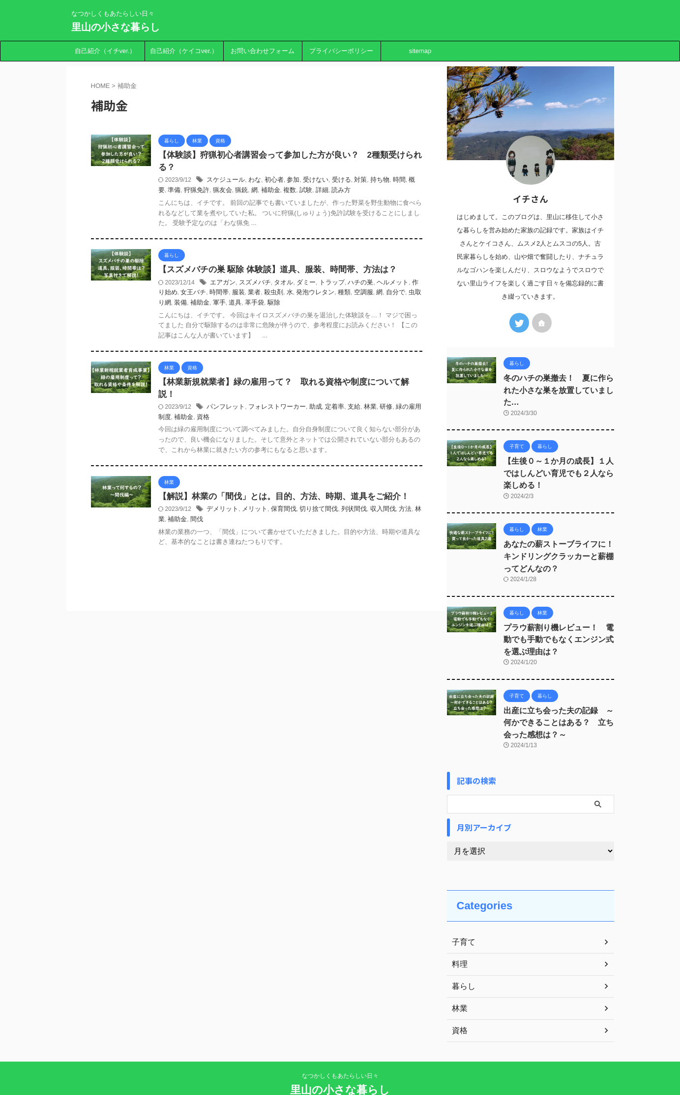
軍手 (295, 304)
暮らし (462, 960)
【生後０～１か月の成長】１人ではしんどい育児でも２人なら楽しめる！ (558, 458)
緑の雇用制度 (214, 420)
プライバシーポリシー (341, 51)
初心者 (308, 181)
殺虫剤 (325, 294)
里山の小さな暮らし (115, 27)
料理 (459, 938)
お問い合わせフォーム (263, 51)
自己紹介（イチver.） (105, 51)
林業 (397, 409)
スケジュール (262, 181)
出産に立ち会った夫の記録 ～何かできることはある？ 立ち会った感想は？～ (558, 697)
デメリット (259, 535)
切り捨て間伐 (349, 535)
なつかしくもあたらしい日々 (340, 1049)
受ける (371, 181)
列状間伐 (382, 535)
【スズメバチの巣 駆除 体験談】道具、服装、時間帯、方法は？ (309, 271)
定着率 (364, 409)
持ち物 (406, 181)
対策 (388, 181)
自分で (214, 304)
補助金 (322, 191)
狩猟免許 (254, 191)
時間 (202, 191)
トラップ (362, 284)
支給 (382, 409)
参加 (325, 181)
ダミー (338, 284)
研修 (412, 409)
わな (290, 181)
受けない (346, 181)
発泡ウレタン (364, 294)
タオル (316, 284)
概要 (217, 191)
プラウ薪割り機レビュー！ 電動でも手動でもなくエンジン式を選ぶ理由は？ (558, 617)
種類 (391, 294)
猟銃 (295, 191)
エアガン (260, 284)
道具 (311, 304)
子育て (462, 916)
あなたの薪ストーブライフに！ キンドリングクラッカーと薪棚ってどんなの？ (558, 537)
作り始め (223, 294)
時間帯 (274, 294)
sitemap (420, 51)
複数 (341, 191)
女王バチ (250, 294)
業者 (307, 294)
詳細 (371, 191)
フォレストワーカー (310, 409)
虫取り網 (238, 304)
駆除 (347, 304)
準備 (232, 191)
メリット (289, 535)
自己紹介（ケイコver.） (184, 51)
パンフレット (262, 409)
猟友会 (277, 191)
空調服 (409, 294)
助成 (346, 409)
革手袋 (328, 304)
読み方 (389, 191)
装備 (260, 304)
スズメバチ (290, 284)
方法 (211, 545)
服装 (292, 294)
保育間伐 (316, 535)
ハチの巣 (388, 284)
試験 (356, 191)
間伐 (262, 545)
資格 (262, 420)
